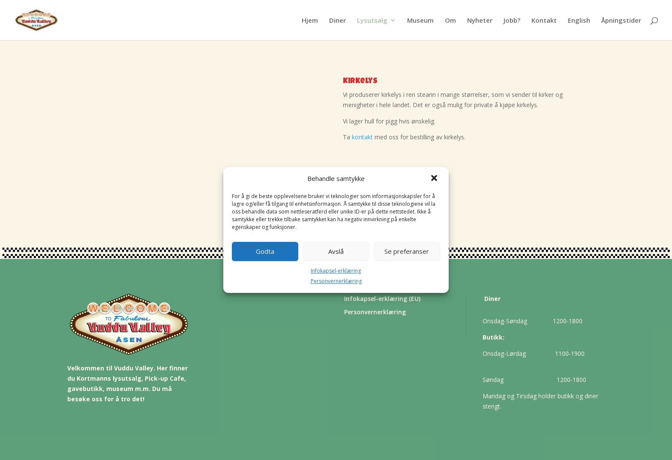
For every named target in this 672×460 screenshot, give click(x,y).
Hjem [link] (310, 20)
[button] (435, 179)
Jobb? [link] (512, 20)
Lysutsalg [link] (372, 20)
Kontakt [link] (544, 20)
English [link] (579, 20)
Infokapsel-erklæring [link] (336, 270)
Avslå (336, 251)
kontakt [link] (362, 137)
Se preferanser (406, 251)
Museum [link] (420, 20)
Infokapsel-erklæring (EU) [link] (382, 299)
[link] (55, 19)
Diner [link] (337, 20)
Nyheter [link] (479, 20)
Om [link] (450, 20)
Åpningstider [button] (621, 20)
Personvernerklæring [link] (336, 281)
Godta (265, 251)
